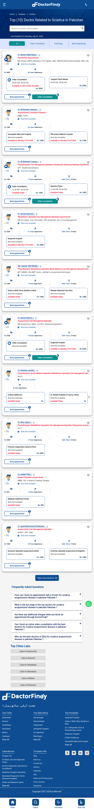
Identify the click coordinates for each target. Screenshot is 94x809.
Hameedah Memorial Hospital (76, 741)
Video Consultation (37, 43)
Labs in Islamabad (28, 671)
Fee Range (58, 43)
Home (12, 14)
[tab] (47, 587)
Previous (5, 397)
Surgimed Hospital (72, 717)
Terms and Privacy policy (43, 778)
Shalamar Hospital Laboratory (14, 772)
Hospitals (37, 771)
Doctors (36, 767)
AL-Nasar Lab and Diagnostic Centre (13, 760)
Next (89, 397)
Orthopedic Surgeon (41, 728)
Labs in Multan (28, 678)
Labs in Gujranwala (28, 651)
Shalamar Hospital (72, 734)
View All (5, 739)
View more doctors (47, 578)
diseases (21, 14)
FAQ (35, 774)
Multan (5, 732)
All (17, 43)
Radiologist (37, 736)
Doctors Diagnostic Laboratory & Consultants (14, 767)
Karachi (5, 721)
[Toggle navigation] (4, 4)
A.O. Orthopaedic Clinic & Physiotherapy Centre (74, 728)
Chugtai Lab (7, 756)
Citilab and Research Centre (12, 782)
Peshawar (6, 736)
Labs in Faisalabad (28, 664)
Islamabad (6, 728)
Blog (35, 756)
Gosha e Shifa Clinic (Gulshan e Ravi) (77, 722)
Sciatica (32, 14)
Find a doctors (39, 782)
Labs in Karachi (28, 658)
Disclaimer (37, 785)
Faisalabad (6, 725)
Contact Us (37, 763)
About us (36, 759)
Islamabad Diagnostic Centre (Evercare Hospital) (13, 777)
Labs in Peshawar (28, 685)
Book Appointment (20, 96)
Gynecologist (38, 717)
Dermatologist (38, 721)
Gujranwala (6, 717)
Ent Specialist (38, 732)
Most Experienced (79, 43)
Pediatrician (38, 725)
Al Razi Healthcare (72, 737)
